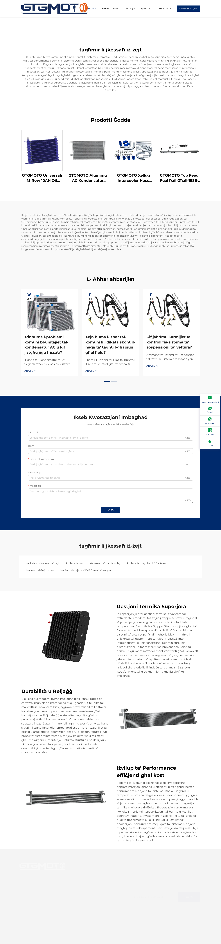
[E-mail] (210, 410)
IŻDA (110, 509)
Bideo (105, 8)
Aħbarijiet (130, 8)
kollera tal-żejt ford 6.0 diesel (146, 563)
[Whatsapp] (210, 421)
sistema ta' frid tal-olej (105, 563)
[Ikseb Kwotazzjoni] (210, 399)
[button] (107, 381)
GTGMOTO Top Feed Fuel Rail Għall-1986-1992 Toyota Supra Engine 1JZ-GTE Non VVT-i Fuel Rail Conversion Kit (179, 178)
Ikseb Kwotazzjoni (188, 8)
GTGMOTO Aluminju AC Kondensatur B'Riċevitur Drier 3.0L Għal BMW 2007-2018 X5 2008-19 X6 (87, 178)
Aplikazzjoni (147, 8)
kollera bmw (74, 563)
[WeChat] (210, 432)
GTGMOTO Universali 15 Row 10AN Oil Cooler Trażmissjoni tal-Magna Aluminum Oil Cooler (42, 178)
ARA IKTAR (30, 370)
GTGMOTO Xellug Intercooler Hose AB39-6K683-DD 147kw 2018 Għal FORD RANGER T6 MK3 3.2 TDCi (133, 178)
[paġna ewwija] (54, 8)
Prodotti (92, 8)
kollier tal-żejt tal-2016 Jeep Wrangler (85, 570)
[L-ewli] (210, 443)
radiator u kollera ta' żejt (42, 563)
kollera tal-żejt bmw (40, 570)
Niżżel (116, 8)
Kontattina (165, 8)
